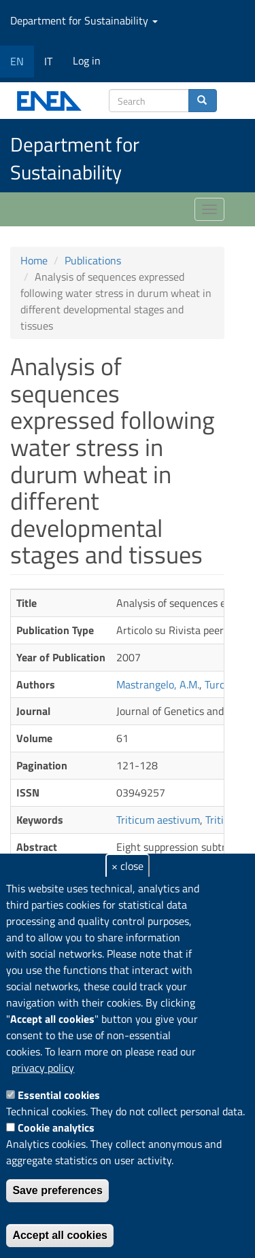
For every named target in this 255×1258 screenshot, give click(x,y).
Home (34, 260)
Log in (87, 60)
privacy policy (43, 1068)
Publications (93, 260)
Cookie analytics (56, 1127)
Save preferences (57, 1190)
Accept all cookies (59, 1235)
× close (127, 866)
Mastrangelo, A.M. (157, 684)
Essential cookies (59, 1095)
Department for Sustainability (84, 20)
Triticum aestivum (158, 819)
